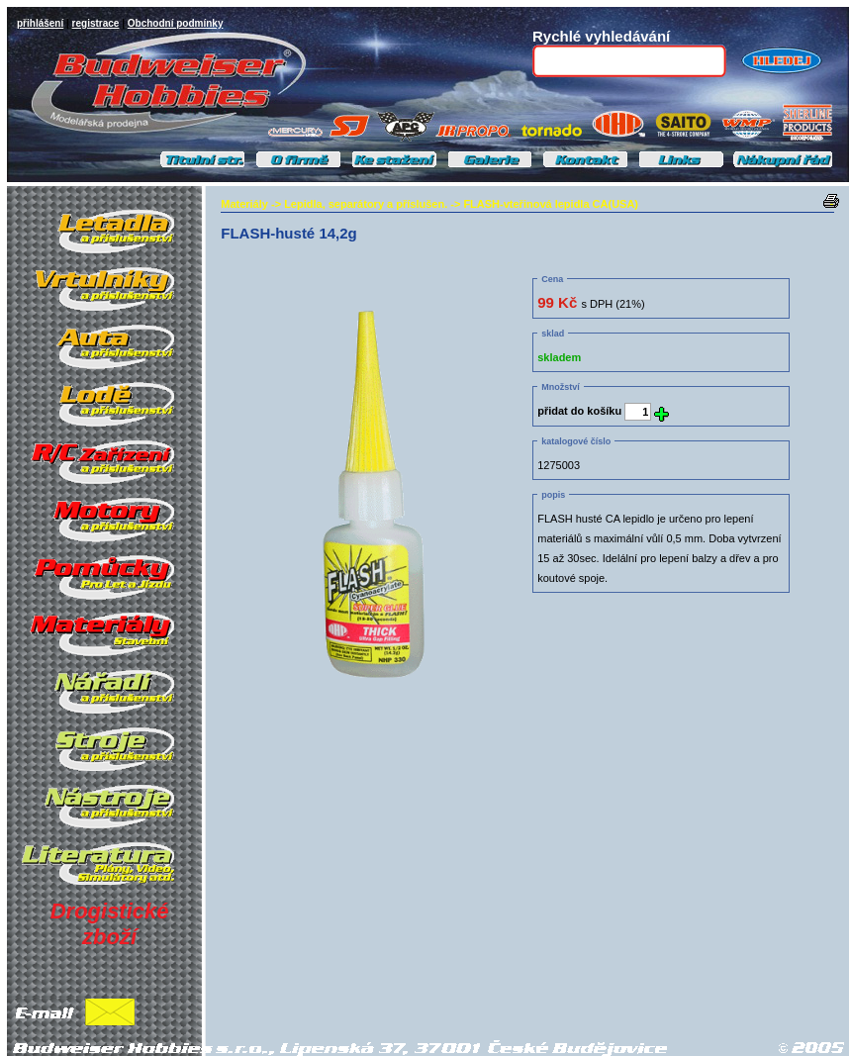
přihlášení (40, 23)
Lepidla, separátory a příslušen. (365, 204)
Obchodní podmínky (176, 23)
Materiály (244, 204)
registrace (96, 23)
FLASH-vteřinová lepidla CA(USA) (550, 204)
